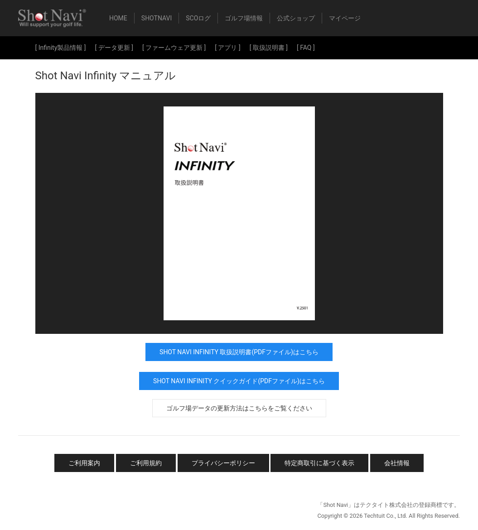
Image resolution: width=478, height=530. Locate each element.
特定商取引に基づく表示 (319, 463)
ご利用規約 (146, 463)
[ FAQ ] (306, 47)
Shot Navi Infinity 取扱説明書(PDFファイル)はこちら (239, 352)
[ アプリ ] (227, 47)
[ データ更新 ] (114, 47)
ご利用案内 (84, 463)
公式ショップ (296, 18)
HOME (118, 18)
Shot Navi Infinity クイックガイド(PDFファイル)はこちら (239, 381)
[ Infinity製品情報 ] (60, 47)
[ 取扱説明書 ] (269, 47)
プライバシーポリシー (223, 463)
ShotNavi (156, 18)
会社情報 (397, 463)
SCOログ (198, 18)
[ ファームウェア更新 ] (174, 47)
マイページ (345, 18)
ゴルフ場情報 (244, 18)
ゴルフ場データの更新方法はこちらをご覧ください (239, 408)
